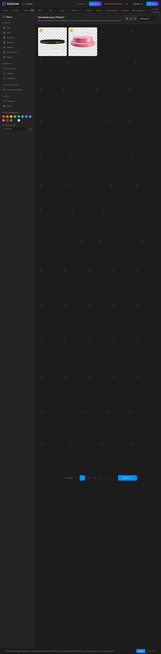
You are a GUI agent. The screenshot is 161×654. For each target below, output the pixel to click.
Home (6, 10)
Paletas (29, 10)
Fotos (64, 10)
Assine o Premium (114, 3)
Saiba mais (151, 651)
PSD (42, 10)
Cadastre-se (138, 3)
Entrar (152, 3)
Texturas (77, 10)
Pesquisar (95, 3)
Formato (82, 3)
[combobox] (148, 18)
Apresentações (111, 10)
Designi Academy (155, 10)
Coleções (16, 10)
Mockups (125, 10)
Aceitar (141, 651)
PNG (52, 10)
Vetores (89, 10)
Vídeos (99, 10)
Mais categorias (140, 10)
